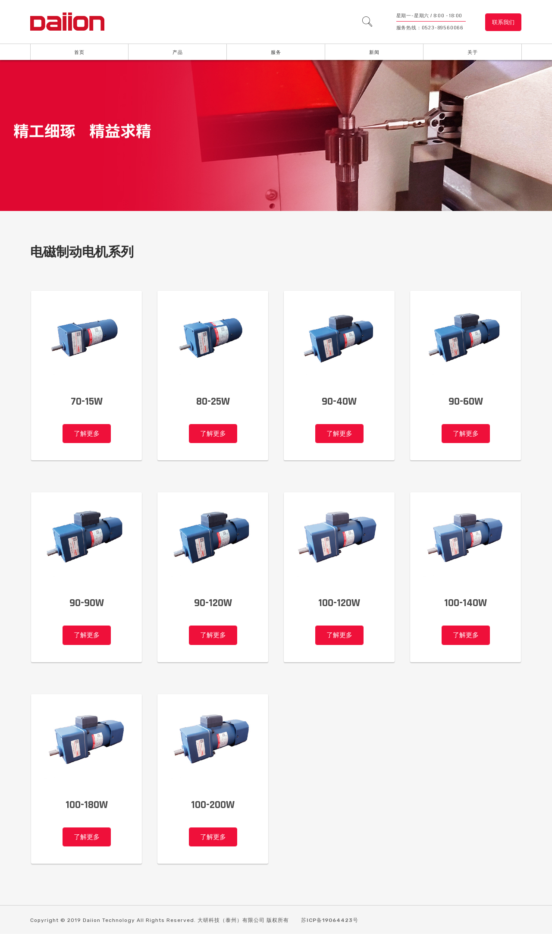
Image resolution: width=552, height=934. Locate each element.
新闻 (374, 52)
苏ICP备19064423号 (329, 921)
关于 (472, 52)
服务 (276, 52)
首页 (79, 52)
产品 (177, 52)
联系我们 (503, 22)
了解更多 (87, 434)
